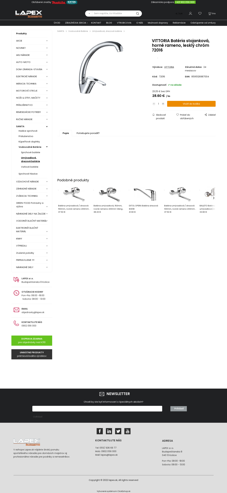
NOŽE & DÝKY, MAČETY (28, 97)
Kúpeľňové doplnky (29, 141)
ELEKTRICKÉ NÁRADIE (26, 76)
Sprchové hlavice (28, 173)
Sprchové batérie (30, 152)
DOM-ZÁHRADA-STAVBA (29, 69)
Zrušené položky (25, 252)
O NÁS (139, 22)
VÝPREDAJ (21, 245)
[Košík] (212, 13)
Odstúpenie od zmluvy (203, 22)
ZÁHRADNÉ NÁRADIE (26, 188)
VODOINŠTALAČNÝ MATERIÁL (31, 220)
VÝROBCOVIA (124, 22)
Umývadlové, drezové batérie (30, 159)
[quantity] (158, 104)
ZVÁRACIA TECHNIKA (27, 195)
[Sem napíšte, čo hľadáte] (117, 13)
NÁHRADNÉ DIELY (24, 267)
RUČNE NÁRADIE (24, 119)
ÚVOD (57, 22)
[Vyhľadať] (88, 13)
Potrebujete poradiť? (88, 133)
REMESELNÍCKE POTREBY (28, 112)
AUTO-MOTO (23, 62)
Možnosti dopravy (158, 22)
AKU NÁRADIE (23, 55)
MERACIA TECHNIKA (26, 83)
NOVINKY (21, 48)
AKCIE (19, 40)
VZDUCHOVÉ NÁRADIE (27, 181)
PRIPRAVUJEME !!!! (25, 260)
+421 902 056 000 (184, 2)
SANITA (20, 126)
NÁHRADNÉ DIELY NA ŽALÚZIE (31, 213)
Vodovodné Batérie (30, 147)
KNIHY (19, 238)
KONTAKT (96, 22)
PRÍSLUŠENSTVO (24, 105)
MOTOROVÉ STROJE (26, 90)
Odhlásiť (37, 416)
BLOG (109, 22)
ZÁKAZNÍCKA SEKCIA (75, 22)
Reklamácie (179, 22)
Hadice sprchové (28, 130)
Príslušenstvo (26, 136)
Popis (66, 133)
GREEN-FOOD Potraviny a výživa (29, 204)
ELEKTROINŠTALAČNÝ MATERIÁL (27, 229)
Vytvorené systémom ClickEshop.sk (113, 491)
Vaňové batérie (29, 166)
